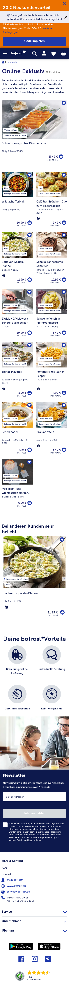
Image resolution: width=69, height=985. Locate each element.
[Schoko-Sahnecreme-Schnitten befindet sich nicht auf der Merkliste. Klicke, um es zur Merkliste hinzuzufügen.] (64, 235)
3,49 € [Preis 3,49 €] (57, 449)
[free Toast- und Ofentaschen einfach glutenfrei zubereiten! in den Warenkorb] (29, 503)
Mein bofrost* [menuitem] (12, 880)
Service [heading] (34, 911)
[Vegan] (38, 389)
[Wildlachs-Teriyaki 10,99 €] (17, 202)
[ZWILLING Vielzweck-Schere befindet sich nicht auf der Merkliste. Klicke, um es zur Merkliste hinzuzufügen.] (29, 292)
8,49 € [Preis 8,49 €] (57, 332)
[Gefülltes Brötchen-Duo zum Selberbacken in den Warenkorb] (64, 222)
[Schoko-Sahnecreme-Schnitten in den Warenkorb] (64, 279)
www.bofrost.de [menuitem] (14, 886)
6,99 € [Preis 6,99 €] (22, 503)
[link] (19, 53)
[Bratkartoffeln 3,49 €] (51, 430)
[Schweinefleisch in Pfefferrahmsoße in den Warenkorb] (64, 332)
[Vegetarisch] (38, 218)
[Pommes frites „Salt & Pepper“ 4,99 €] (51, 372)
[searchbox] (34, 54)
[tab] (44, 53)
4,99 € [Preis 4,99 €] (57, 392)
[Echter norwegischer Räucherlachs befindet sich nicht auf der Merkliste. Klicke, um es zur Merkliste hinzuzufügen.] (64, 103)
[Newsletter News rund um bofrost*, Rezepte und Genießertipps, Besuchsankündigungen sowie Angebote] (34, 811)
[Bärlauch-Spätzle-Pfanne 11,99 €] (17, 260)
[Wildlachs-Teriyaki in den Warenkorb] (29, 222)
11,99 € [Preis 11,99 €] (21, 279)
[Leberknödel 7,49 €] (17, 430)
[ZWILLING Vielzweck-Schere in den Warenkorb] (29, 332)
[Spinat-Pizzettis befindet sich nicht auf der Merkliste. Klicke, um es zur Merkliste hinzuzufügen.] (29, 345)
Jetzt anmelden (34, 813)
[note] (34, 86)
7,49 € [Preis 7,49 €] (22, 449)
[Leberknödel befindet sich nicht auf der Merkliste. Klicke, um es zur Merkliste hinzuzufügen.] (29, 405)
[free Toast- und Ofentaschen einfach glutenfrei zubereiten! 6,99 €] (17, 485)
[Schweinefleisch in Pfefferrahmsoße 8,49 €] (51, 315)
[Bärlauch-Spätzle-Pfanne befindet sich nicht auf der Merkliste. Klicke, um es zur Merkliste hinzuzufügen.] (29, 235)
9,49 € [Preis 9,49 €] (57, 222)
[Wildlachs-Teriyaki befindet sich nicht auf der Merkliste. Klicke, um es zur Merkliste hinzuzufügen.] (29, 175)
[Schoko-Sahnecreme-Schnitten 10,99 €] (51, 260)
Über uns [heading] (34, 930)
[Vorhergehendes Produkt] (4, 579)
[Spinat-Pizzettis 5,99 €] (17, 372)
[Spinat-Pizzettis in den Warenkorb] (29, 393)
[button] (7, 53)
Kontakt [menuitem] (6, 874)
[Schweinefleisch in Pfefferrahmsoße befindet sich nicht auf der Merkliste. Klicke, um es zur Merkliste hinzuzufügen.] (64, 292)
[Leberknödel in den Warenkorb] (29, 450)
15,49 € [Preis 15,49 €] (53, 156)
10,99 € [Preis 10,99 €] (21, 222)
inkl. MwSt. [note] (54, 615)
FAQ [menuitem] (4, 868)
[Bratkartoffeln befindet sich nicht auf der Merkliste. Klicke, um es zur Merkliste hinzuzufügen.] (64, 405)
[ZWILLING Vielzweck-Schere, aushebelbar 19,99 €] (17, 315)
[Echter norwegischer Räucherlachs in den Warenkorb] (61, 156)
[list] (34, 682)
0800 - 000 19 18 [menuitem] (15, 898)
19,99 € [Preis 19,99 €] (21, 332)
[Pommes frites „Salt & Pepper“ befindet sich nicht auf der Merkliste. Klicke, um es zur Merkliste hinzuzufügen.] (64, 345)
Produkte (12, 62)
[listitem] (17, 578)
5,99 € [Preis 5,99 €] (22, 392)
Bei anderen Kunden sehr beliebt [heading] (28, 528)
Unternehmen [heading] (34, 921)
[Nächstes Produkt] (64, 579)
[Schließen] (64, 3)
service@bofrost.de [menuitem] (16, 892)
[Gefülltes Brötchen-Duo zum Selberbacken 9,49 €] (51, 202)
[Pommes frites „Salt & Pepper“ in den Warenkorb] (64, 393)
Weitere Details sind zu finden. (25, 840)
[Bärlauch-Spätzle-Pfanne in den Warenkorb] (29, 279)
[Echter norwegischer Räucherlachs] (34, 134)
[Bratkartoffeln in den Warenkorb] (64, 450)
